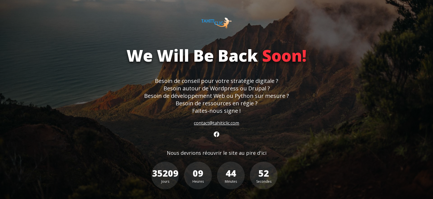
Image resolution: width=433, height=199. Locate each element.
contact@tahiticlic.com (216, 123)
